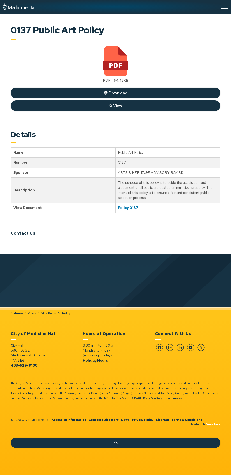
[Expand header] (224, 7)
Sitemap (162, 420)
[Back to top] (115, 443)
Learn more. (173, 398)
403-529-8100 (24, 365)
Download (115, 93)
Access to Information (69, 420)
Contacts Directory (104, 420)
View (115, 106)
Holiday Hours (95, 360)
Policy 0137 (128, 207)
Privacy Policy (142, 420)
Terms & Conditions (186, 420)
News (125, 420)
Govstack (213, 424)
